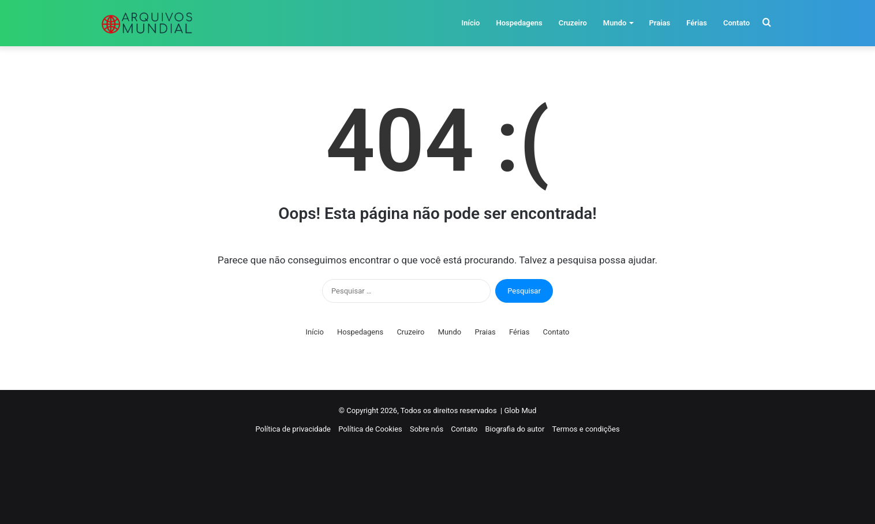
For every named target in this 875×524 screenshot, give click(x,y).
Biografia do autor (515, 429)
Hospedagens (519, 22)
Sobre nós (426, 429)
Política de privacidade (293, 429)
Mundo (615, 22)
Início (470, 22)
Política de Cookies (370, 429)
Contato (736, 22)
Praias (659, 22)
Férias (696, 22)
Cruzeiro (573, 22)
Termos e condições (586, 429)
